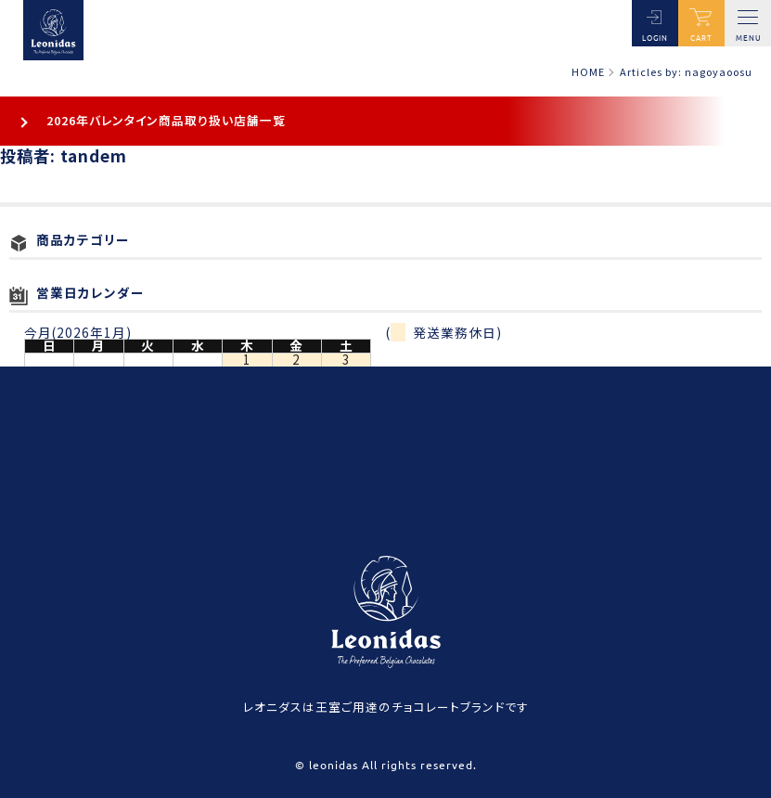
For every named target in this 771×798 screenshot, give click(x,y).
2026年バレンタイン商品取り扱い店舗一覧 (166, 120)
